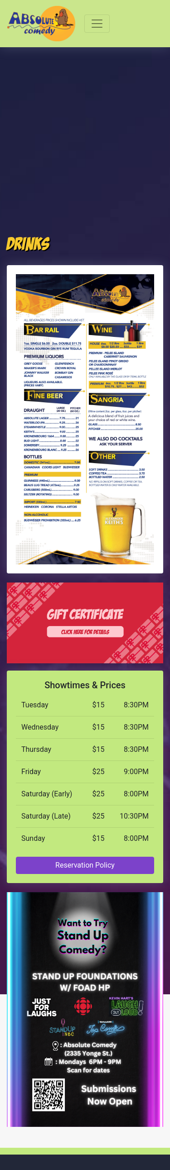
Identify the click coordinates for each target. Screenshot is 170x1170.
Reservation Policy (85, 865)
